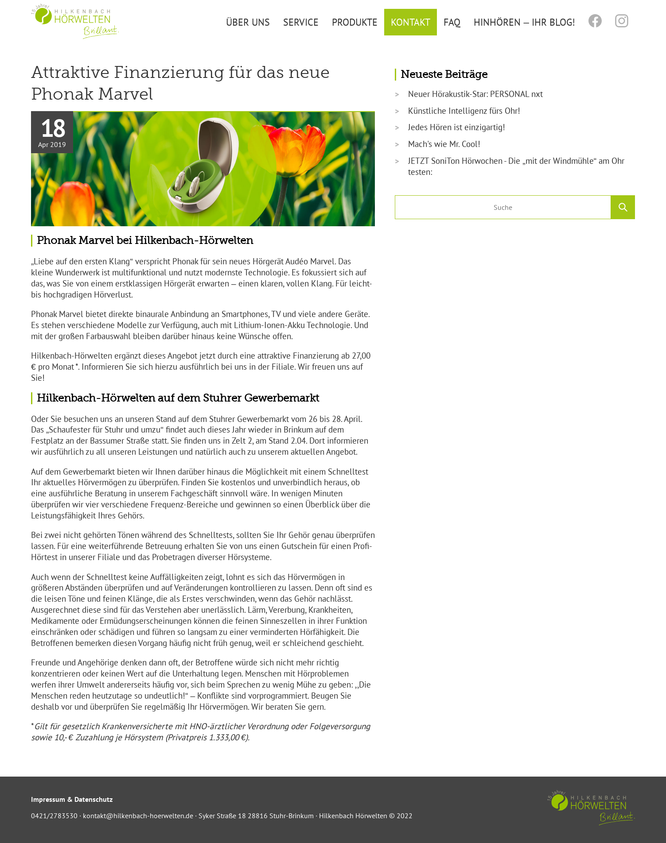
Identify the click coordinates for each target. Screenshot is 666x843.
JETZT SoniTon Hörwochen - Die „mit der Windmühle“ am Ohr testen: (516, 166)
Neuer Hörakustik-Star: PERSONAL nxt (475, 94)
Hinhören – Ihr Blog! (524, 21)
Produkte (355, 21)
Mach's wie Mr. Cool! (444, 144)
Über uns (248, 21)
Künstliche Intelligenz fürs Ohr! (464, 110)
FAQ (452, 21)
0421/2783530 (54, 815)
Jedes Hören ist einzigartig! (456, 127)
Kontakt (410, 21)
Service (301, 21)
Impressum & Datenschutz (72, 799)
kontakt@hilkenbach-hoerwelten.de (138, 815)
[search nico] (503, 207)
